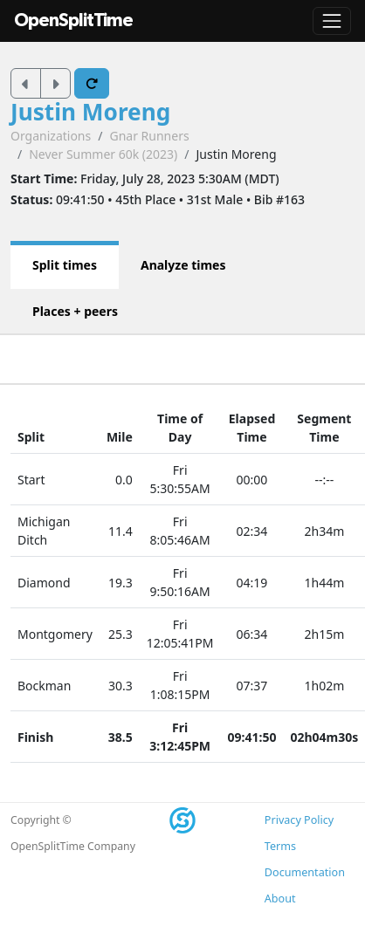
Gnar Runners (149, 135)
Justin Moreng (90, 111)
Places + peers (75, 311)
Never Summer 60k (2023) (103, 154)
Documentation (305, 872)
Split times (64, 265)
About (280, 898)
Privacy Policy (299, 820)
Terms (280, 846)
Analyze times (183, 265)
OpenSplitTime (73, 20)
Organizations (50, 135)
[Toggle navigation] (332, 21)
